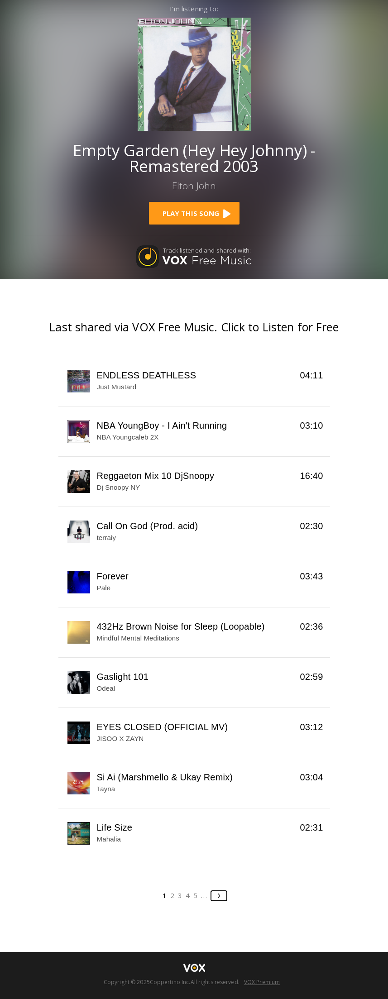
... (204, 895)
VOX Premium (262, 982)
